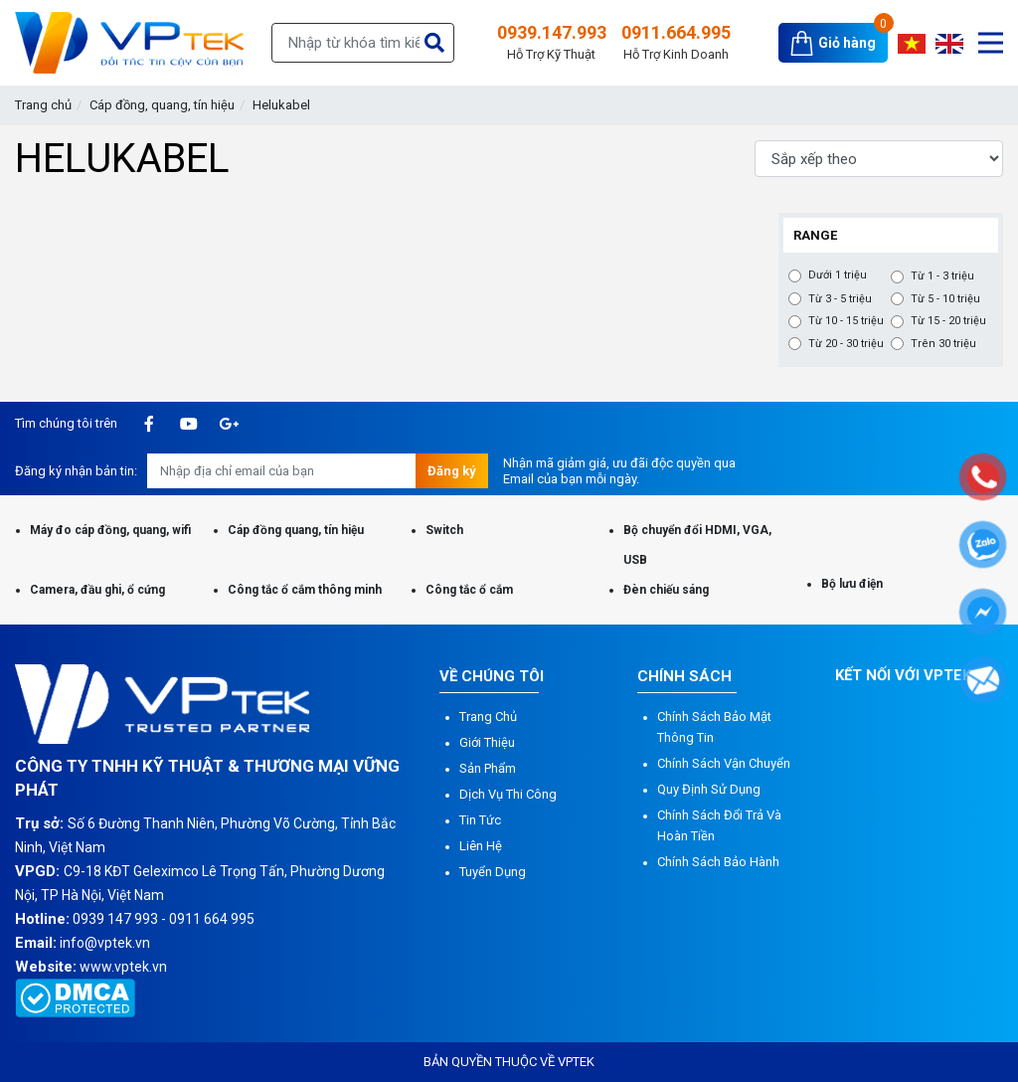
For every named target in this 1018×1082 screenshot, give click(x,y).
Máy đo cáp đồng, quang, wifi (110, 530)
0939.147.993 (551, 43)
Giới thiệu (487, 742)
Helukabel (281, 104)
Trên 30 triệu (943, 344)
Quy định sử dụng (709, 789)
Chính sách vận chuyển (723, 763)
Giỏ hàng (847, 43)
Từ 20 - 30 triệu (846, 344)
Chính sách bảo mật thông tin (714, 727)
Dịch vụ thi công (508, 794)
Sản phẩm (487, 768)
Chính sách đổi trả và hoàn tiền (719, 825)
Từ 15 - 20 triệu (948, 321)
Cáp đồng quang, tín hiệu (296, 530)
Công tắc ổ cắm (469, 590)
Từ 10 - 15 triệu (846, 321)
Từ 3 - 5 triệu (840, 299)
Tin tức (480, 819)
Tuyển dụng (492, 871)
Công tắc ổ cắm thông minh (305, 590)
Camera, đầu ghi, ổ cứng (97, 590)
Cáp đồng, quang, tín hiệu (162, 104)
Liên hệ (480, 845)
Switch (444, 530)
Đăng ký (451, 470)
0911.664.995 (676, 43)
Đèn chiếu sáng (666, 590)
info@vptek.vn (105, 943)
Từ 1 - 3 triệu (942, 276)
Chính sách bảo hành (718, 861)
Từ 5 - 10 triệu (945, 299)
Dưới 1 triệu (837, 275)
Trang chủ (43, 104)
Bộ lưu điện (852, 584)
